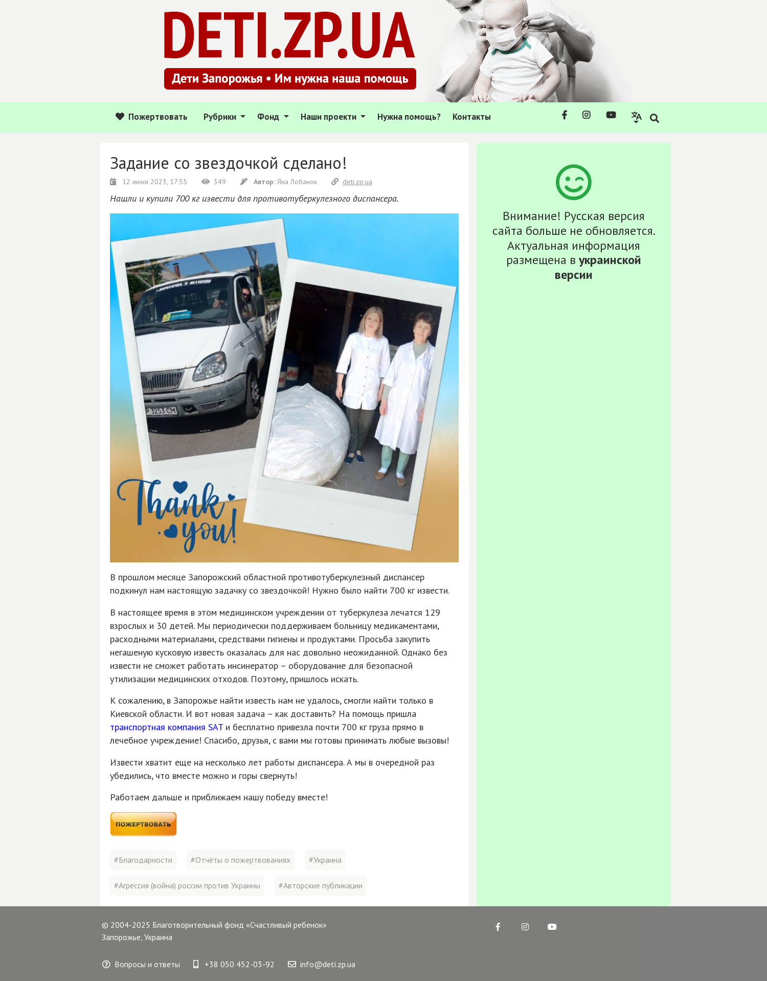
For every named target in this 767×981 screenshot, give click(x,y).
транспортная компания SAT (166, 727)
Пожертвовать (152, 116)
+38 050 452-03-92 (234, 964)
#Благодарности (143, 860)
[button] (637, 116)
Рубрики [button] (221, 116)
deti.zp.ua (351, 181)
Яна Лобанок (279, 181)
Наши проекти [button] (329, 116)
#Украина (325, 860)
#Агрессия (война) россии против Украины (187, 885)
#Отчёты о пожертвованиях (240, 860)
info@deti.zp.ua (321, 964)
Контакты (472, 116)
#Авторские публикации (321, 885)
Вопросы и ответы (141, 964)
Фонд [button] (269, 116)
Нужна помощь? (409, 116)
